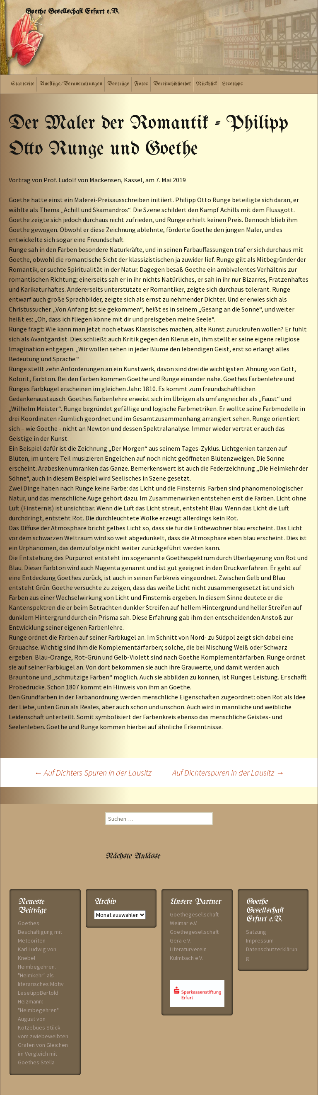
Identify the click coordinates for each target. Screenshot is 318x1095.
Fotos (141, 84)
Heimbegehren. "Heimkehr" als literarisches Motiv (41, 975)
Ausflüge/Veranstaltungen (70, 84)
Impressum (260, 940)
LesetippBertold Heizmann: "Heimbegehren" (38, 1001)
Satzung (256, 931)
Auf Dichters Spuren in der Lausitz (93, 772)
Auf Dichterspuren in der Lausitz (228, 772)
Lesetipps (232, 84)
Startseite (22, 84)
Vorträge (118, 84)
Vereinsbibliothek (172, 84)
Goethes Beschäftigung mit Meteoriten (40, 931)
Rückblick (206, 84)
